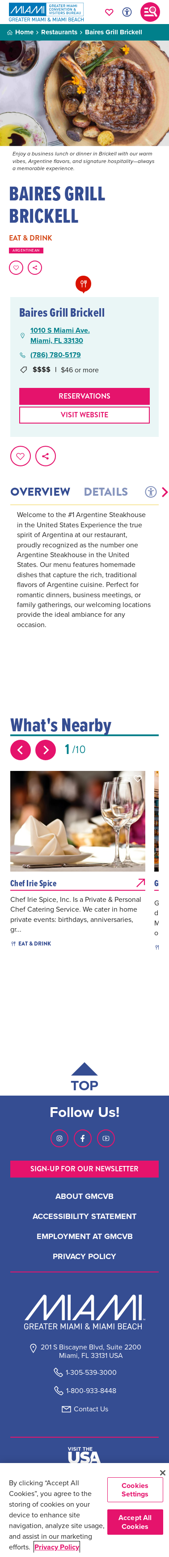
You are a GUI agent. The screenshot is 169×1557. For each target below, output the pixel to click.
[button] (165, 492)
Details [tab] (106, 492)
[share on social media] (35, 268)
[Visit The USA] (84, 1455)
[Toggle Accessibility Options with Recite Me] (127, 12)
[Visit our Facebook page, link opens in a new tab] (83, 1138)
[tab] (150, 492)
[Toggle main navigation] (150, 12)
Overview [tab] (40, 492)
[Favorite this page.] (16, 268)
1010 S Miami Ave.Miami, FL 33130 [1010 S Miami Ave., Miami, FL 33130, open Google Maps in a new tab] (60, 335)
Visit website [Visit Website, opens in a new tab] (84, 415)
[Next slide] (45, 750)
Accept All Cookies (135, 1521)
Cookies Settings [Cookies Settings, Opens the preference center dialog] (135, 1489)
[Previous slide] (20, 750)
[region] (84, 1510)
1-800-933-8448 (91, 1390)
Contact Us (91, 1409)
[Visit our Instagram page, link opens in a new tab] (59, 1138)
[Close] (162, 1473)
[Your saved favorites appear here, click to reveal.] (109, 12)
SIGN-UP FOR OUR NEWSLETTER (84, 1169)
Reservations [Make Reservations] (84, 396)
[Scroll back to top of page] (84, 1079)
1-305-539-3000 (91, 1372)
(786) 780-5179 (55, 355)
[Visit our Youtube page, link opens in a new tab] (106, 1138)
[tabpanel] (84, 581)
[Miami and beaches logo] (84, 1312)
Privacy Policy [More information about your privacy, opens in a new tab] (56, 1547)
